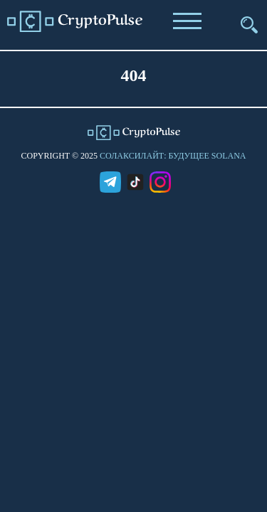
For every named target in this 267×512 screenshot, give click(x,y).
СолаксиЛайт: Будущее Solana (173, 156)
